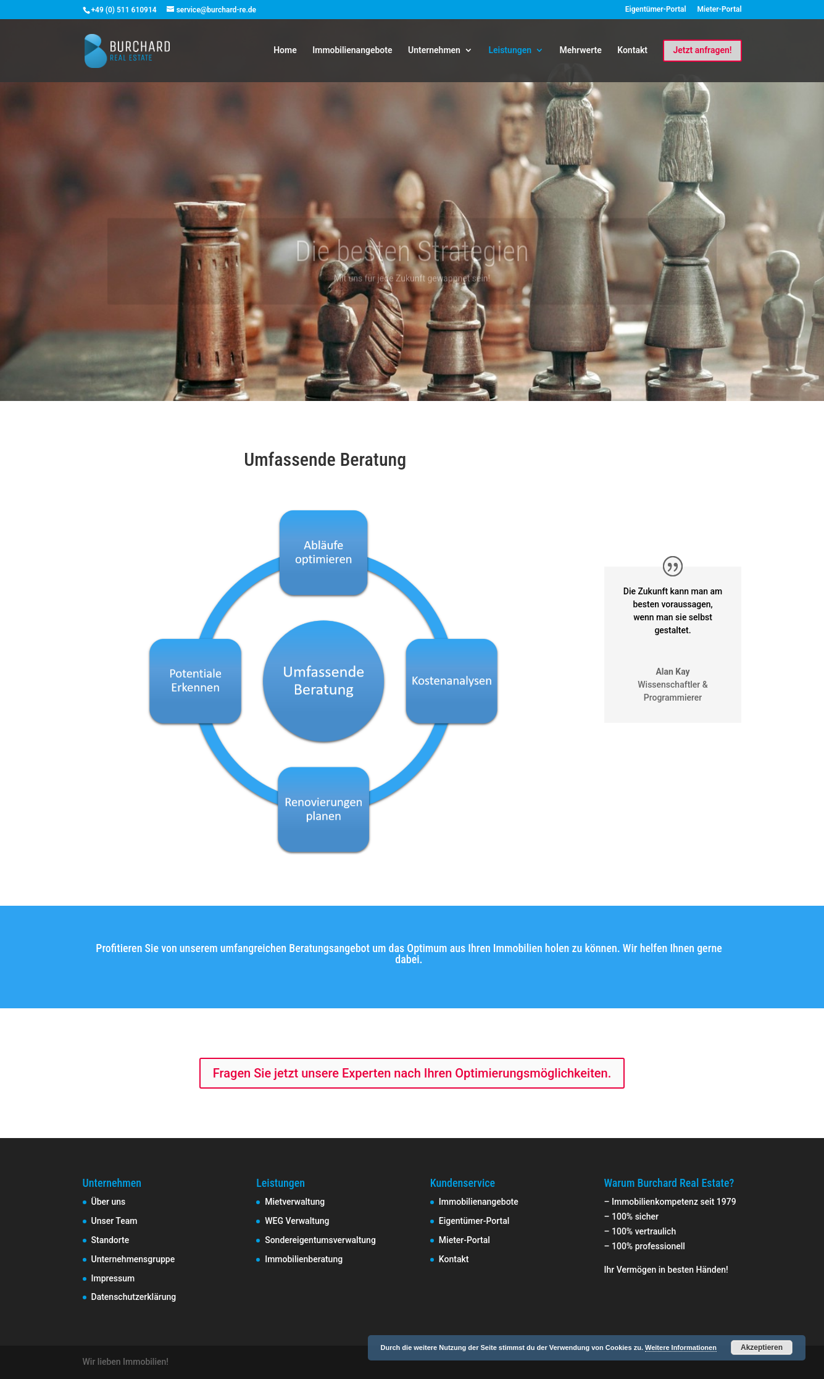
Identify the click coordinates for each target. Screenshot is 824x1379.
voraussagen (685, 604)
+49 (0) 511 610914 (124, 10)
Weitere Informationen (681, 1347)
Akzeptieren (762, 1347)
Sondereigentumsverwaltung (320, 1240)
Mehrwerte (581, 50)
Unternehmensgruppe (133, 1259)
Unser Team (114, 1221)
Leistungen (509, 50)
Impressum (113, 1278)
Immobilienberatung (304, 1259)
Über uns (108, 1202)
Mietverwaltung (295, 1202)
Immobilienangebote (352, 50)
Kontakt (632, 50)
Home (285, 50)
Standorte (110, 1240)
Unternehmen (434, 50)
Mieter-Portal (719, 10)
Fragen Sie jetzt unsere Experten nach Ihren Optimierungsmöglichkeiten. (412, 1073)
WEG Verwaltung (297, 1221)
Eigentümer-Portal (655, 10)
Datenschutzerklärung (134, 1297)
